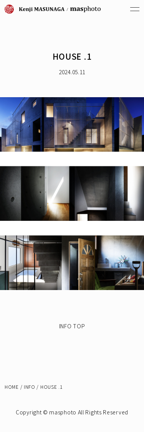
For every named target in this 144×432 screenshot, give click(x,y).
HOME (12, 386)
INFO (29, 386)
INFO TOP (72, 326)
